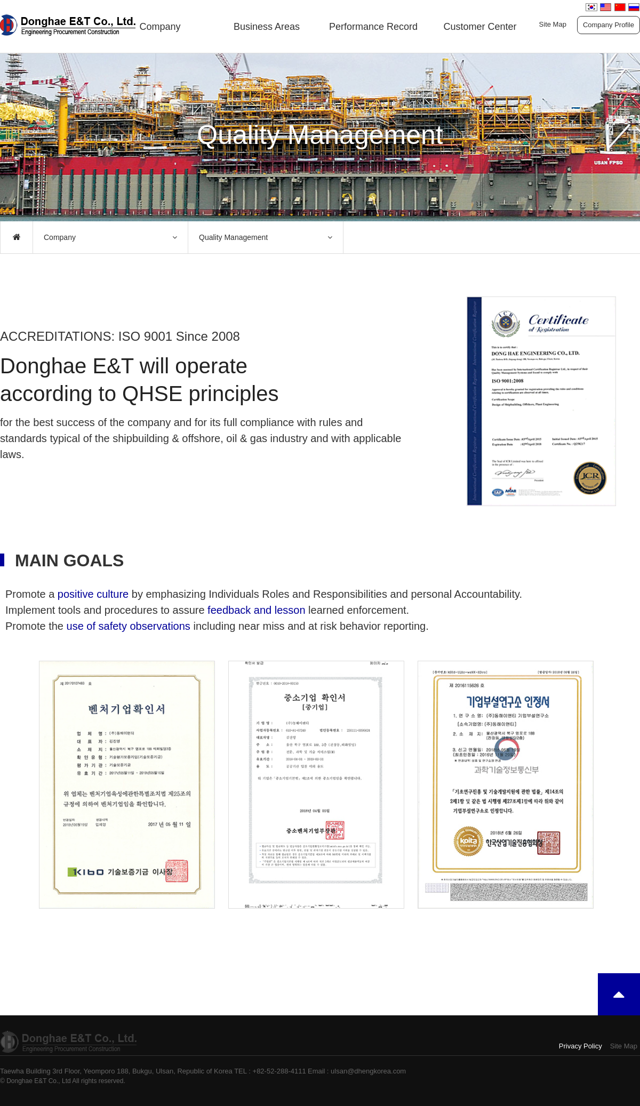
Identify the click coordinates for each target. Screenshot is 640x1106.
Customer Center (479, 26)
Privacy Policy (580, 1046)
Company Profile (608, 25)
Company (159, 26)
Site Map (552, 24)
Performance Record (373, 26)
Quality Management (233, 237)
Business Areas (267, 26)
